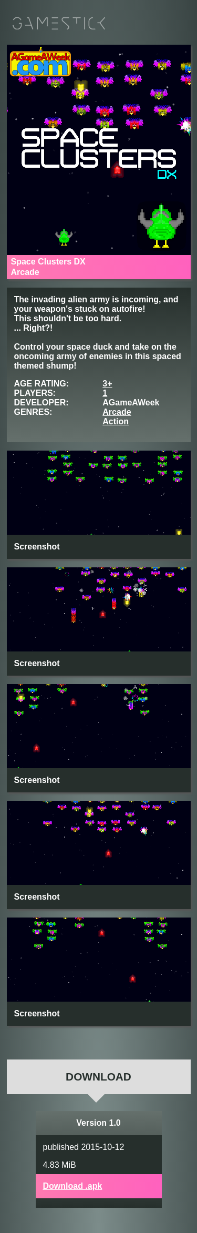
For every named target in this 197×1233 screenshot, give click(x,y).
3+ (107, 383)
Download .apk (72, 1185)
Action (115, 421)
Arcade (116, 411)
